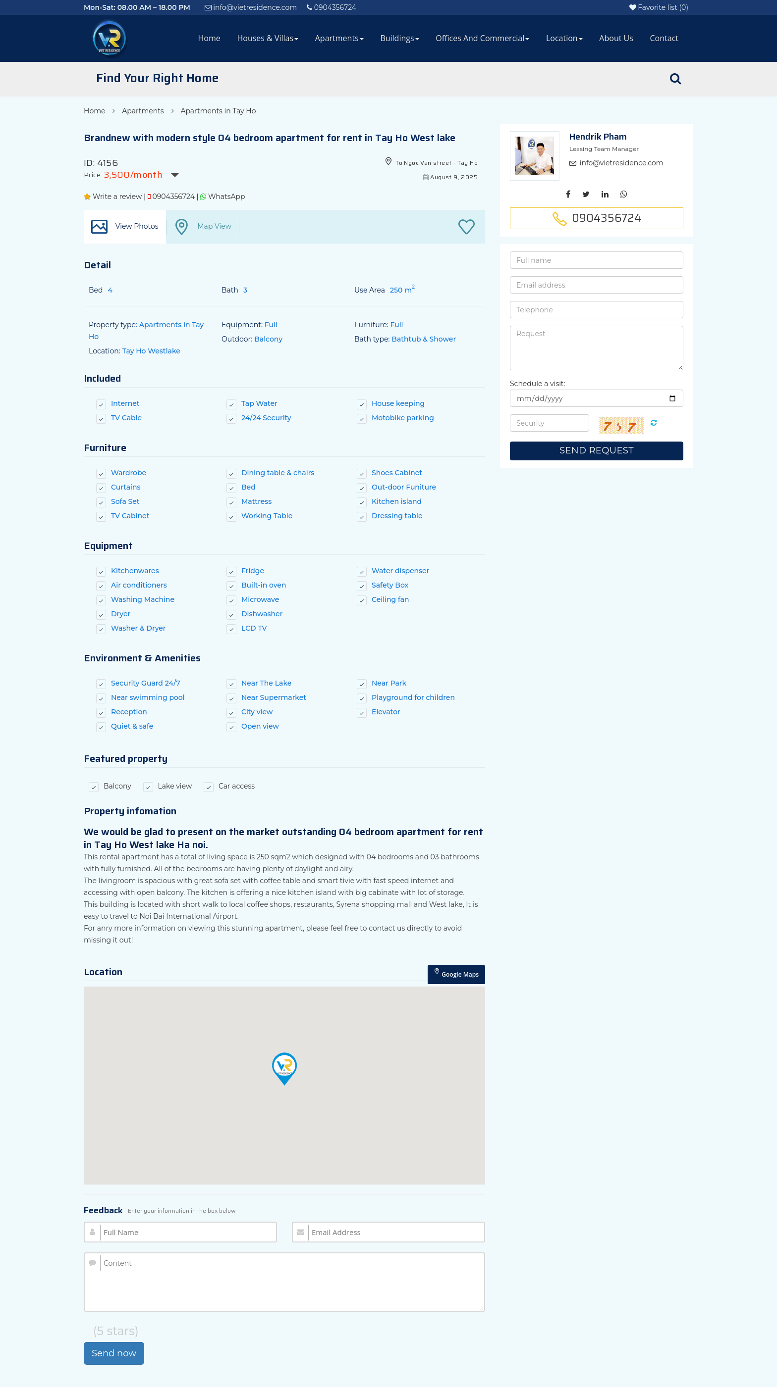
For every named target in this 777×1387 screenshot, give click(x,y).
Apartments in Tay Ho (218, 110)
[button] (284, 1069)
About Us (616, 38)
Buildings (399, 38)
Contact (664, 38)
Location (564, 38)
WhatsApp (222, 196)
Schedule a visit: (537, 383)
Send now (114, 1353)
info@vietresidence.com (622, 162)
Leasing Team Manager (604, 148)
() (658, 7)
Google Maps (456, 973)
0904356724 (171, 196)
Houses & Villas (267, 38)
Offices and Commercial (482, 38)
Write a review (113, 196)
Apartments (339, 38)
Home (209, 38)
